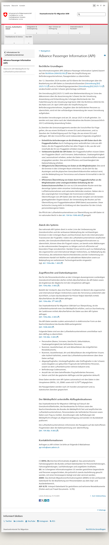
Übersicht (14, 5)
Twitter (9, 521)
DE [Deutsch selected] (94, 6)
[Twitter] (43, 500)
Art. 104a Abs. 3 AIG (47, 285)
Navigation (45, 51)
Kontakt (22, 5)
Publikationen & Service (14, 37)
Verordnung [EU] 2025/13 (90, 86)
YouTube (31, 521)
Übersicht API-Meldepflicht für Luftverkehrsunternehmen (16, 70)
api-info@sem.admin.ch (49, 447)
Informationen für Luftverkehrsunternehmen (14, 53)
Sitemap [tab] (102, 510)
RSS (53, 521)
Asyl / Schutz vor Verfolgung (55, 28)
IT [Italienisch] (100, 6)
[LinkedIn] (48, 500)
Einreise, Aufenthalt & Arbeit (14, 28)
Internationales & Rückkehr (76, 28)
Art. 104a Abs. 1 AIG (51, 263)
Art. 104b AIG (45, 327)
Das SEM (29, 37)
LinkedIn (20, 521)
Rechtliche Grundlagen (96, 529)
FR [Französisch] (98, 6)
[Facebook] (40, 500)
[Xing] (45, 500)
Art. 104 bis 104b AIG (71, 215)
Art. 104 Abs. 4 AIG (47, 430)
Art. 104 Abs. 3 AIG (47, 337)
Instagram (43, 521)
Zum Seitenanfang (99, 496)
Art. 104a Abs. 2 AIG (47, 317)
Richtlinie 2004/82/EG (55, 73)
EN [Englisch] (104, 6)
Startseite (6, 5)
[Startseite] (36, 16)
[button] (79, 14)
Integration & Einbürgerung (32, 28)
